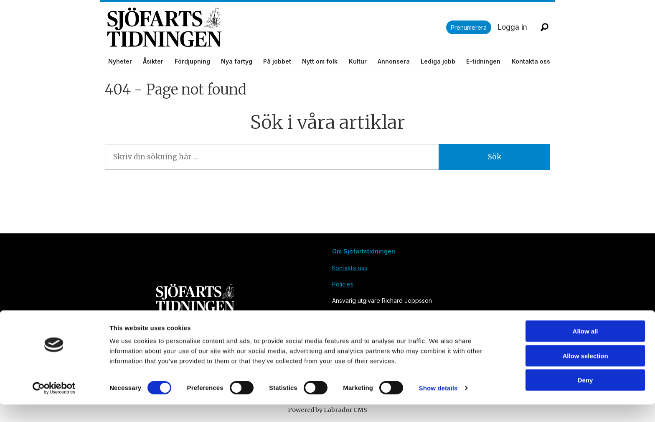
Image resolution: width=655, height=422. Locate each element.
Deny (585, 397)
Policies (342, 284)
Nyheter (120, 61)
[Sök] (544, 27)
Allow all (585, 348)
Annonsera (394, 61)
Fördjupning (192, 61)
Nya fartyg (236, 61)
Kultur (358, 61)
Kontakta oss (531, 61)
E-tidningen (483, 61)
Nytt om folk (320, 61)
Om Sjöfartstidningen (363, 251)
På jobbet (277, 61)
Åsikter (153, 61)
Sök (494, 156)
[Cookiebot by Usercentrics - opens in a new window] (54, 405)
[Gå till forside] (276, 27)
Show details (438, 405)
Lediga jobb (438, 61)
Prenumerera (469, 27)
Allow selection (585, 373)
